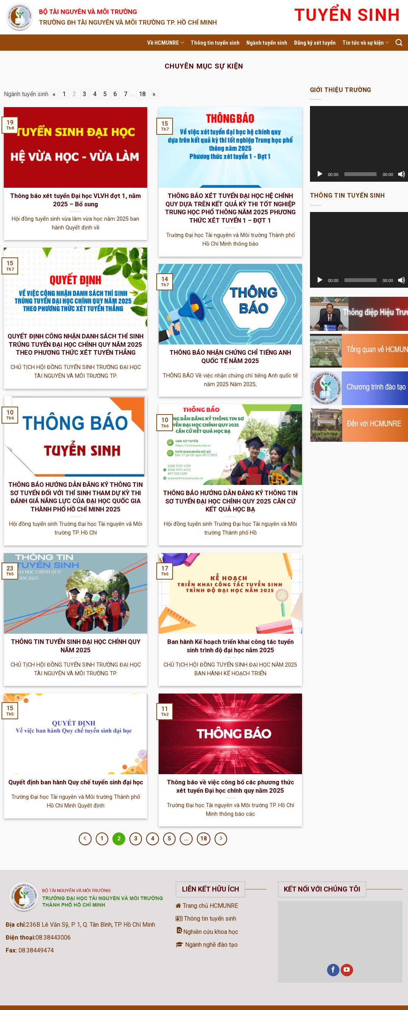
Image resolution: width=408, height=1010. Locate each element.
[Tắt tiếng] (401, 174)
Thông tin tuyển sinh (215, 42)
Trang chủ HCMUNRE (207, 905)
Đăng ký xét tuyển (315, 42)
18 (142, 94)
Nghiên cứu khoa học (207, 931)
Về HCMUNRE (165, 42)
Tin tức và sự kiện (366, 42)
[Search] (399, 43)
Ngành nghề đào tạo (207, 944)
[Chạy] (320, 174)
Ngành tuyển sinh (266, 42)
